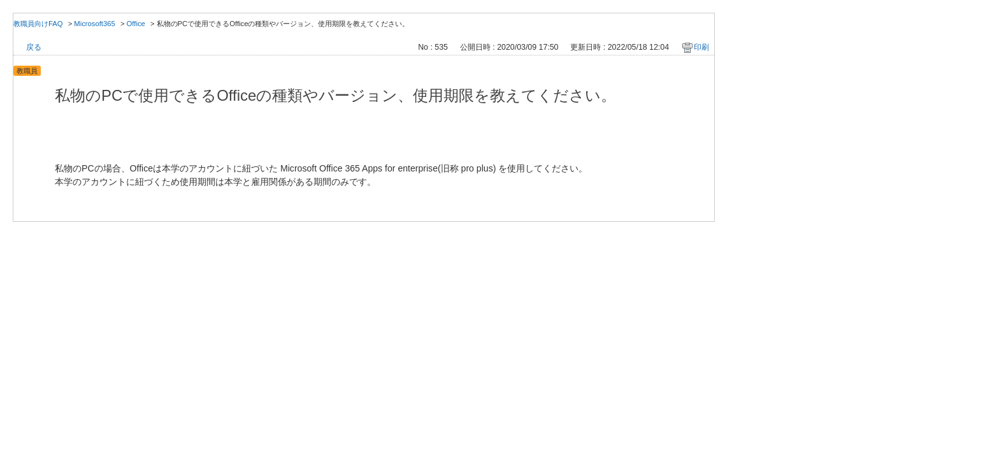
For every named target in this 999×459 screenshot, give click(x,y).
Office (136, 23)
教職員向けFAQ (38, 23)
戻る (33, 47)
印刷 (701, 47)
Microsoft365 (94, 23)
